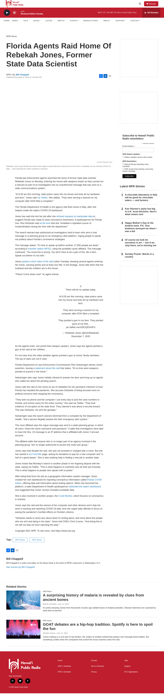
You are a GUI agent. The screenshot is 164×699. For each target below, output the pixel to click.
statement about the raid (47, 374)
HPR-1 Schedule (64, 672)
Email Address (128, 152)
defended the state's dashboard (85, 492)
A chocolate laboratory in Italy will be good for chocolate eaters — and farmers (141, 203)
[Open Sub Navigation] (20, 26)
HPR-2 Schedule (64, 678)
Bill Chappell (22, 80)
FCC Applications (131, 678)
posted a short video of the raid (37, 267)
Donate (154, 6)
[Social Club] (139, 113)
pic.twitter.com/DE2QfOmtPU (80, 333)
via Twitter (42, 203)
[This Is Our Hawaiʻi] (139, 291)
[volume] (14, 18)
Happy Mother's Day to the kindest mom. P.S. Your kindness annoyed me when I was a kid (140, 232)
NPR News (11, 42)
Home (7, 26)
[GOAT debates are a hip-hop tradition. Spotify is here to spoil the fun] (23, 634)
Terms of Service (97, 672)
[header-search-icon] (141, 7)
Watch (61, 26)
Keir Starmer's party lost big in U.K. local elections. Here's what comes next (141, 217)
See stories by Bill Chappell (20, 572)
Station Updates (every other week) (138, 163)
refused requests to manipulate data (74, 222)
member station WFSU (39, 254)
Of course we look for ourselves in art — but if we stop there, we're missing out (140, 248)
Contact (94, 666)
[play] (7, 18)
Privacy (94, 678)
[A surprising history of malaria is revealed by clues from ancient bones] (23, 605)
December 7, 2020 (80, 342)
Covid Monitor (65, 501)
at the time (45, 229)
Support (127, 672)
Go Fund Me (35, 460)
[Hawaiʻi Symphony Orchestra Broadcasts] (139, 63)
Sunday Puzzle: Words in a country (139, 261)
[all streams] (151, 18)
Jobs (126, 666)
